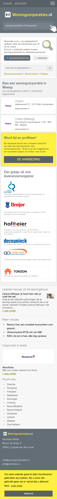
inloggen (7, 3)
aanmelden (20, 3)
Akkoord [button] (28, 493)
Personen (41, 58)
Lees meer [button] (16, 485)
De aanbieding (28, 159)
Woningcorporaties (17, 58)
